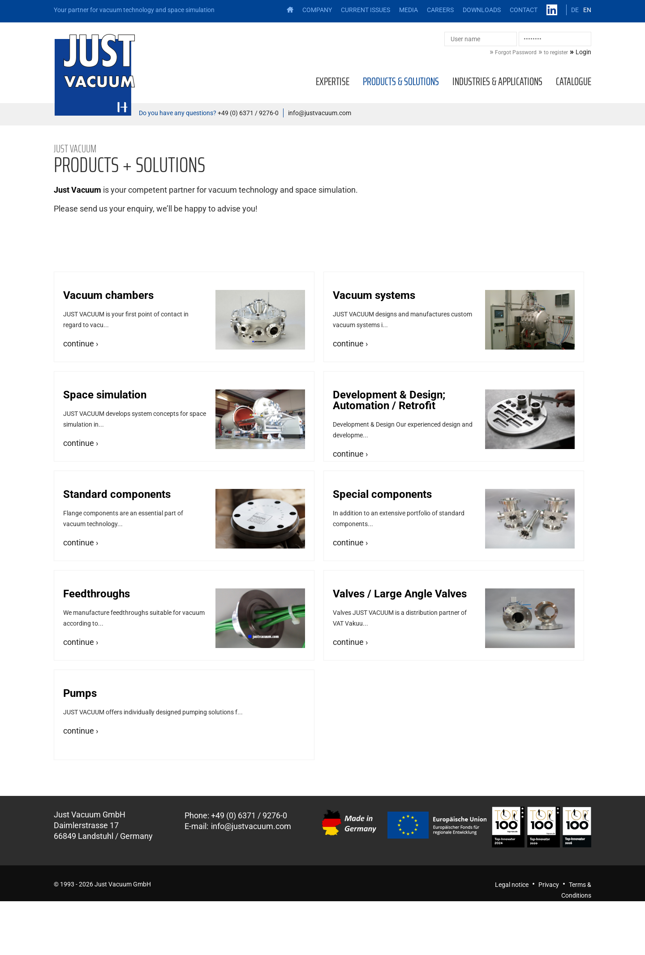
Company (317, 9)
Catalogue (573, 81)
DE (575, 9)
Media (408, 9)
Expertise (332, 81)
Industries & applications (497, 81)
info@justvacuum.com (319, 113)
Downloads (482, 9)
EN (587, 9)
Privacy (548, 884)
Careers (440, 9)
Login (583, 52)
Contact (524, 9)
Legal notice (512, 884)
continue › (80, 343)
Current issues (365, 9)
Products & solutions (401, 81)
